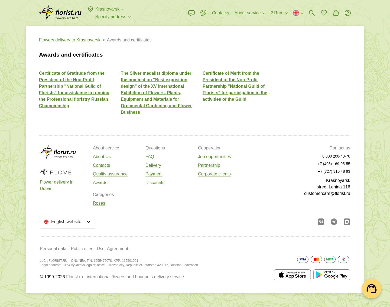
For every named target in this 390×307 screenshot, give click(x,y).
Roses (99, 203)
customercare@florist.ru (327, 193)
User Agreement (112, 248)
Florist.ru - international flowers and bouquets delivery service (125, 277)
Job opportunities (214, 156)
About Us (102, 156)
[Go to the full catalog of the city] (60, 13)
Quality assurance (110, 174)
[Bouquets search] (312, 13)
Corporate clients (214, 174)
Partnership (209, 165)
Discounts (154, 182)
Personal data (53, 248)
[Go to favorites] (323, 13)
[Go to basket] (335, 13)
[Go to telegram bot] (334, 221)
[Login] (347, 13)
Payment (153, 174)
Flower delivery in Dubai (56, 185)
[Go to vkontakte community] (321, 221)
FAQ (149, 156)
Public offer (82, 248)
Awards (100, 182)
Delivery (153, 165)
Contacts (101, 165)
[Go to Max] (347, 221)
